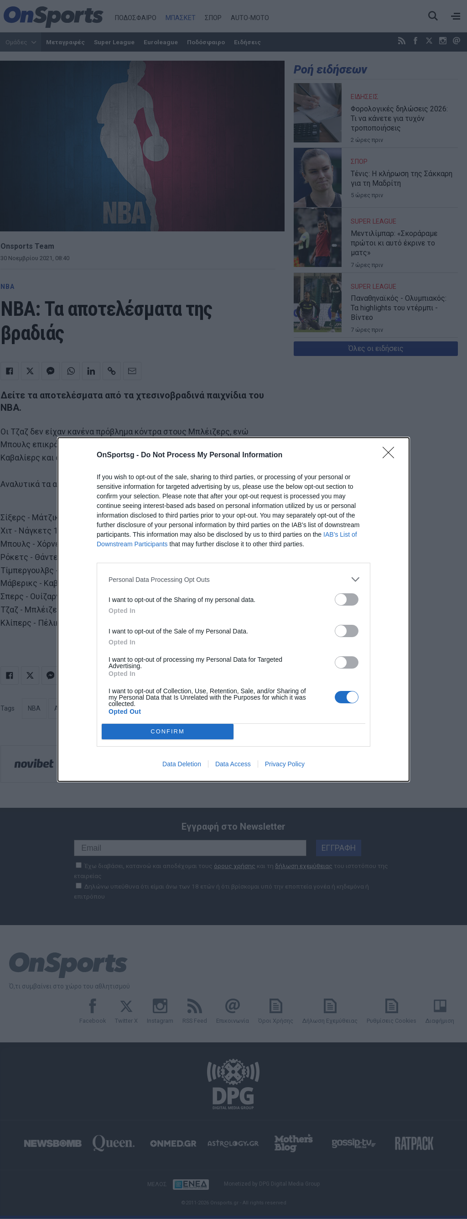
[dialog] (233, 609)
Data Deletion (181, 764)
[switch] (346, 599)
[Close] (391, 455)
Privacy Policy (285, 764)
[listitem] (233, 579)
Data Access (233, 764)
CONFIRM (167, 731)
